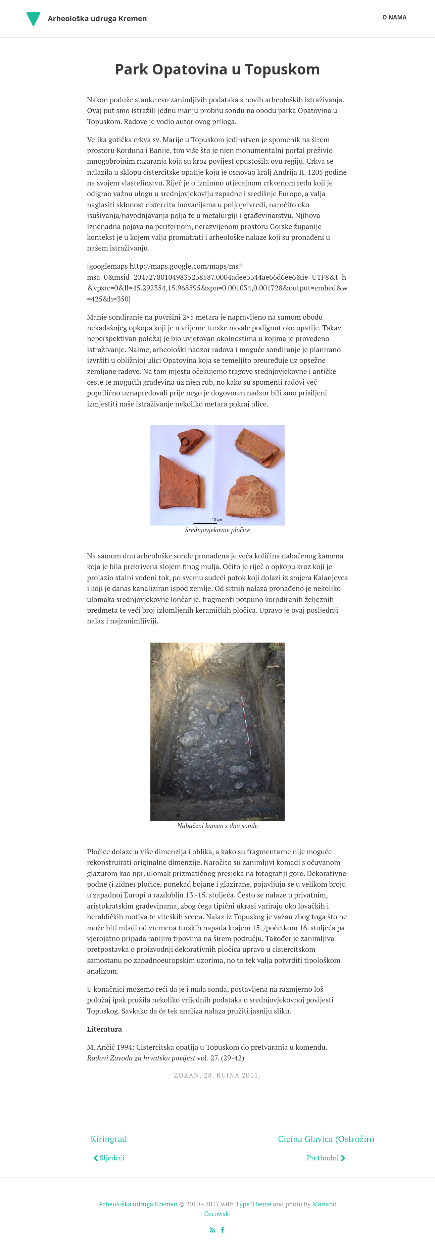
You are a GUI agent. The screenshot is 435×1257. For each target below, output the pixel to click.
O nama (394, 17)
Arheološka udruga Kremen (97, 18)
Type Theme (253, 1204)
